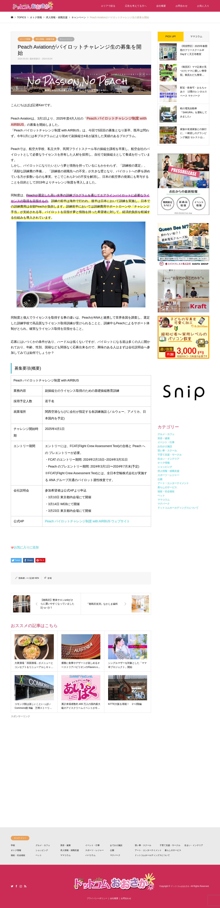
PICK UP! (171, 36)
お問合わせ (181, 5)
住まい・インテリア (193, 845)
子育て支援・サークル (170, 845)
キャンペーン (66, 39)
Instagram (21, 886)
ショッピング (42, 850)
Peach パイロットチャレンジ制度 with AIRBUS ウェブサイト (87, 521)
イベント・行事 (92, 845)
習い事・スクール (143, 845)
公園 (112, 850)
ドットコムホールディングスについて (152, 855)
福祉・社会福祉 (18, 855)
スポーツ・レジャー (94, 850)
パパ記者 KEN (32, 578)
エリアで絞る (108, 5)
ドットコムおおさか (180, 886)
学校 (13, 845)
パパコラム (90, 855)
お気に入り (203, 5)
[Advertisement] (81, 760)
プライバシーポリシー (97, 898)
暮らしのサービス (173, 850)
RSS (25, 886)
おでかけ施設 (116, 845)
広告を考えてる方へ (136, 5)
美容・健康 (65, 845)
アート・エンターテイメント (148, 850)
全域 (49, 578)
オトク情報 (25, 39)
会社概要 (161, 5)
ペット (39, 855)
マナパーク (115, 855)
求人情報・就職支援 (45, 39)
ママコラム (196, 36)
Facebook (16, 886)
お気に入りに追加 (26, 547)
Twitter (12, 886)
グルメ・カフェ (43, 845)
